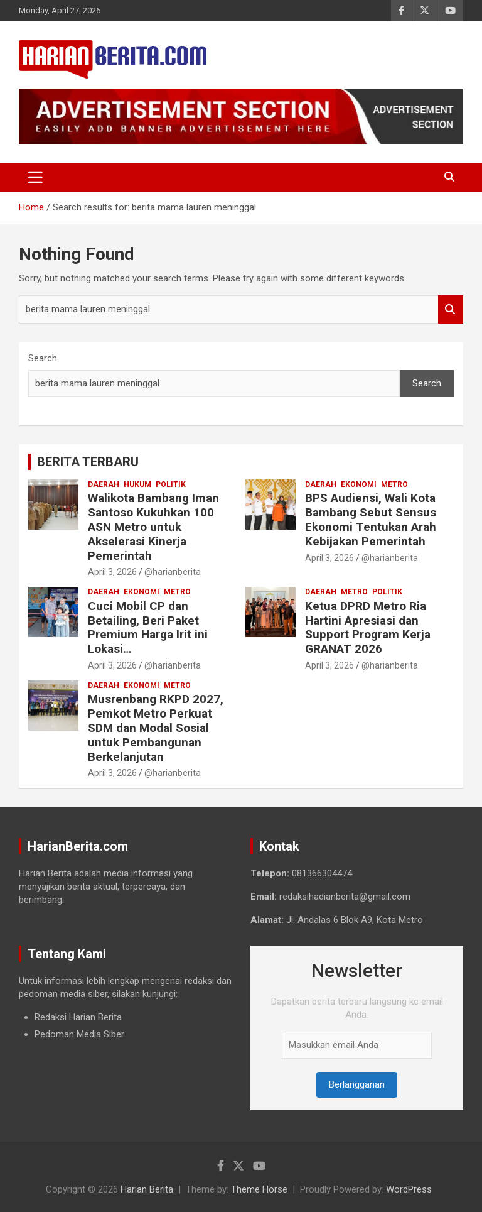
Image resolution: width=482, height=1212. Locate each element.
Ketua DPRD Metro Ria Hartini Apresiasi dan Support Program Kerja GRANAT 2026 (368, 627)
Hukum (137, 484)
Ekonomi (359, 484)
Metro (394, 484)
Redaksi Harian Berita (78, 1017)
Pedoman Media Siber (79, 1034)
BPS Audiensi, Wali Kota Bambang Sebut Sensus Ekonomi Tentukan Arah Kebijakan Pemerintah (370, 519)
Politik (171, 484)
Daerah (103, 484)
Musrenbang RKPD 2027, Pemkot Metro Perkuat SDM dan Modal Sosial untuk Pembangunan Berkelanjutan (155, 727)
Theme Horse (259, 1189)
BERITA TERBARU (88, 461)
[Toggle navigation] (35, 177)
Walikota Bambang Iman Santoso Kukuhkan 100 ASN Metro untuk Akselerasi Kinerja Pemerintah (153, 526)
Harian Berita (146, 1189)
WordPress (409, 1189)
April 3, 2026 (112, 572)
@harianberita (172, 572)
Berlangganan (357, 1084)
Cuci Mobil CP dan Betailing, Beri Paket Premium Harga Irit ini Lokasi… (148, 627)
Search (450, 309)
